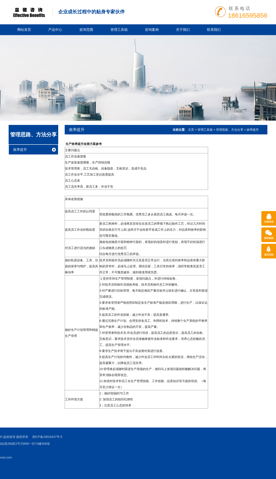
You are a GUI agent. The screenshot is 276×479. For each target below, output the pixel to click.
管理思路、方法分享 (33, 134)
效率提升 (20, 149)
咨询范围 (86, 29)
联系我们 (214, 29)
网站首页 (24, 29)
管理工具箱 (119, 29)
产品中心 (55, 29)
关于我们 (183, 29)
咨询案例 (152, 29)
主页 (191, 129)
